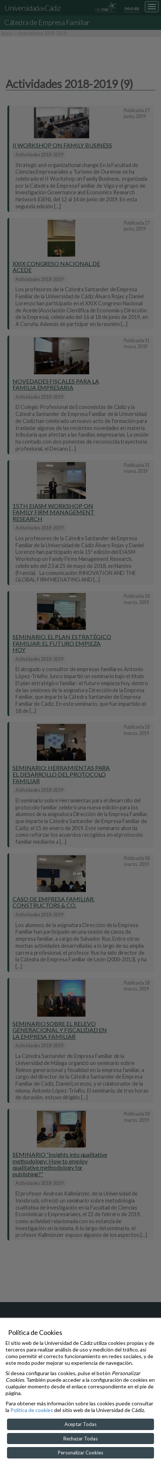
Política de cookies (31, 1410)
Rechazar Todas (80, 1438)
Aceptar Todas (80, 1424)
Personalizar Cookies (80, 1453)
